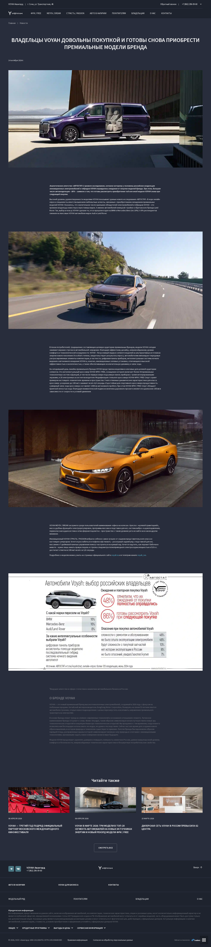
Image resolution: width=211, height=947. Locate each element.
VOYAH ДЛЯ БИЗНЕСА (68, 884)
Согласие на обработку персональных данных (113, 940)
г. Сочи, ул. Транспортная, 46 (40, 4)
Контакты (166, 13)
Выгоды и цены (62, 928)
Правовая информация (77, 940)
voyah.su (115, 555)
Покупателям (119, 13)
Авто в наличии (98, 13)
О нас (153, 13)
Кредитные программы (34, 928)
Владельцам (137, 13)
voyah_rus (141, 555)
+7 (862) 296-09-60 (34, 870)
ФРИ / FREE (36, 13)
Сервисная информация (90, 928)
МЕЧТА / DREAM (54, 13)
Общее (11, 928)
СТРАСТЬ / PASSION (75, 13)
